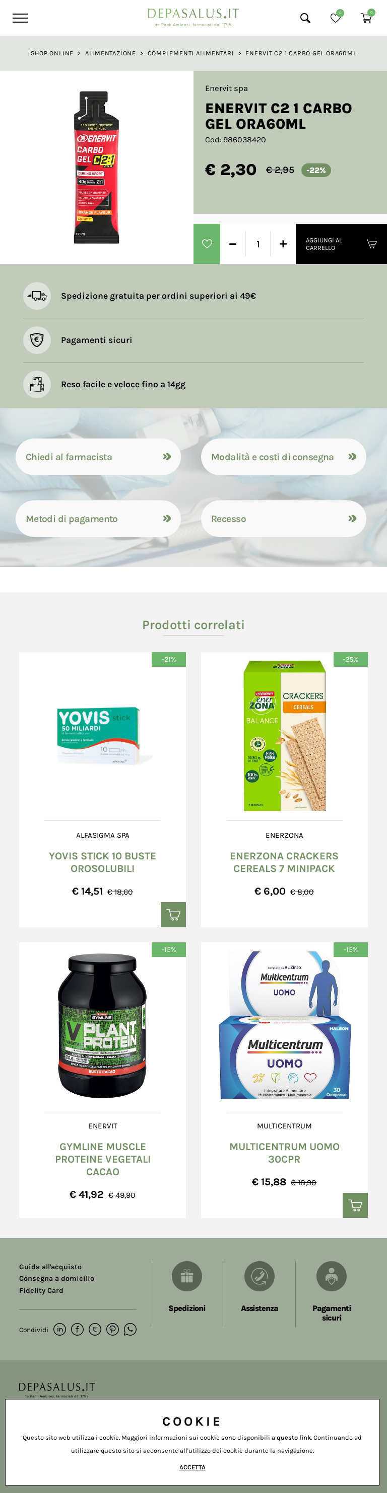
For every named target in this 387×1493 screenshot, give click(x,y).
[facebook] (77, 1330)
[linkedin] (59, 1330)
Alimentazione (110, 53)
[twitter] (95, 1330)
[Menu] (19, 18)
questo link (294, 1437)
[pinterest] (112, 1330)
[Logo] (193, 15)
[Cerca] (305, 18)
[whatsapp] (130, 1330)
